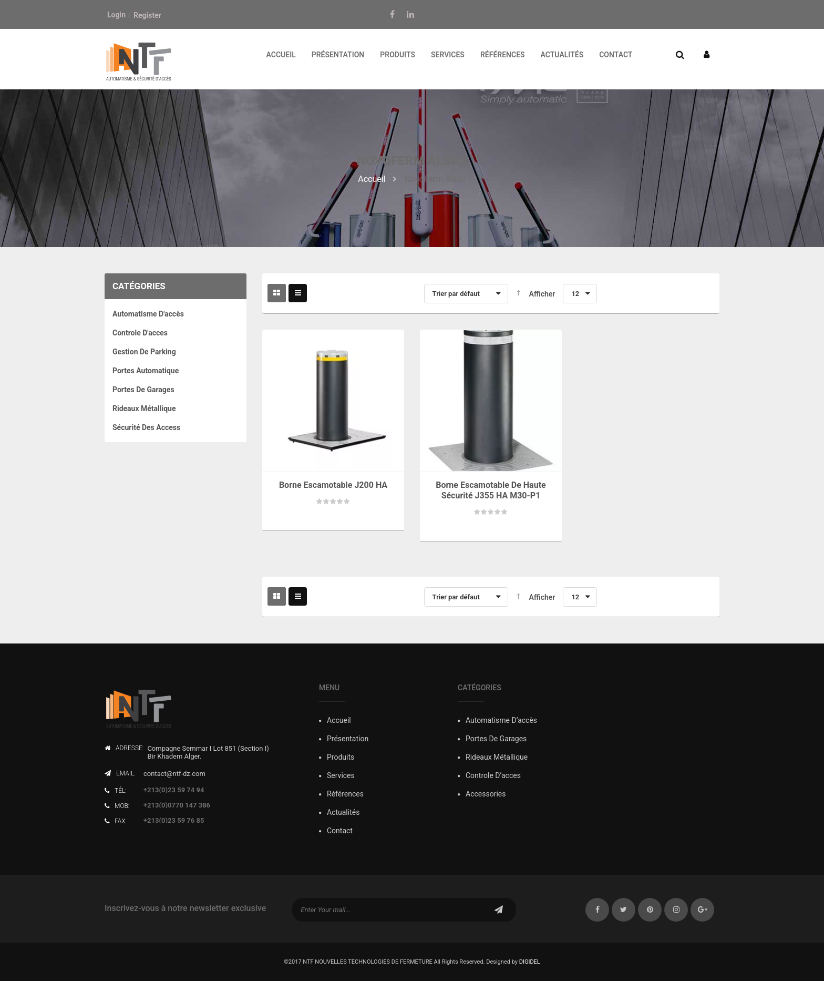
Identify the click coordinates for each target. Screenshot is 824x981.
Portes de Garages (143, 389)
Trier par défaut (456, 294)
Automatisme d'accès (148, 314)
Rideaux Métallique (144, 408)
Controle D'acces (140, 333)
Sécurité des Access (146, 427)
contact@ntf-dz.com (174, 774)
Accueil (371, 179)
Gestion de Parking (144, 352)
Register (147, 15)
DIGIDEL (529, 961)
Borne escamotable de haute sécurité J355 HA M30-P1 (490, 490)
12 (575, 294)
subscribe (498, 910)
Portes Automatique (145, 370)
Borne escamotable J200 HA (333, 485)
